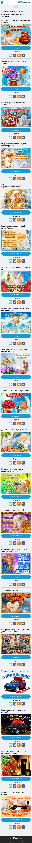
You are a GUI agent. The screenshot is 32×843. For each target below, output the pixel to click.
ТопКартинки (5, 11)
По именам (13, 11)
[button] (10, 55)
